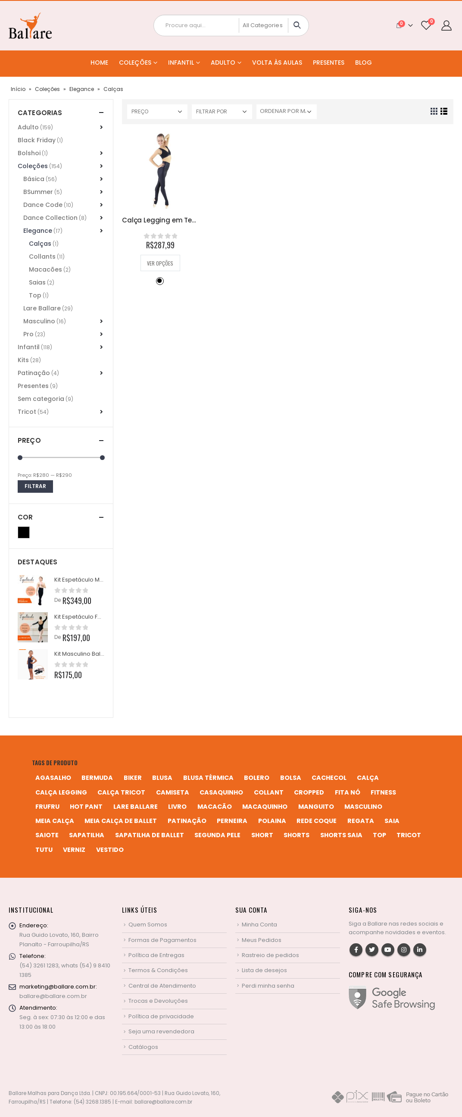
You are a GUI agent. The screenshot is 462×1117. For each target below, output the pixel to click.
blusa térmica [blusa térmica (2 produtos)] (208, 777)
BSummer (38, 192)
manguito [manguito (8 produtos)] (316, 806)
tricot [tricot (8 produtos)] (408, 835)
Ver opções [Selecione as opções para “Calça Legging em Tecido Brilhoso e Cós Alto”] (160, 263)
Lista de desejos (264, 970)
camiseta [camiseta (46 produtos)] (172, 792)
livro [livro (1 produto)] (177, 806)
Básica (33, 179)
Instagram (403, 949)
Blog (363, 62)
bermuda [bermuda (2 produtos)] (97, 777)
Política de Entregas (156, 955)
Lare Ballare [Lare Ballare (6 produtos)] (135, 806)
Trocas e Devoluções (158, 1001)
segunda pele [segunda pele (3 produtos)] (217, 835)
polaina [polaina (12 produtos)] (272, 821)
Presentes (328, 62)
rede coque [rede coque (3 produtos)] (317, 821)
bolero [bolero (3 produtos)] (256, 777)
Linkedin (419, 949)
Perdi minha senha (268, 986)
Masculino (39, 321)
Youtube (387, 949)
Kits (23, 360)
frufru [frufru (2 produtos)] (47, 806)
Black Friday (37, 140)
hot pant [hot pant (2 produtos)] (86, 806)
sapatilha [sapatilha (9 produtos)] (86, 835)
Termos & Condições (158, 970)
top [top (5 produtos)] (379, 835)
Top (35, 295)
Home (99, 62)
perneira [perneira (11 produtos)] (232, 821)
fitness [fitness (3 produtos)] (383, 792)
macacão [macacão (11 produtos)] (214, 806)
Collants (42, 256)
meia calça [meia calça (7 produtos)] (54, 821)
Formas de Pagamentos (162, 940)
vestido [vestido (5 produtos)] (110, 849)
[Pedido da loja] (286, 111)
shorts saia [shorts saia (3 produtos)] (341, 835)
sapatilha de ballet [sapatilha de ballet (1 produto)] (149, 835)
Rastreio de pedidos (270, 955)
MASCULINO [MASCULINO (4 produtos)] (363, 806)
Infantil (181, 62)
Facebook (356, 949)
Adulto (223, 62)
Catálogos (143, 1047)
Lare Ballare (42, 308)
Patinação (34, 373)
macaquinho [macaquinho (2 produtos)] (264, 806)
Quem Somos (147, 924)
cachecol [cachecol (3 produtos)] (329, 777)
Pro (28, 334)
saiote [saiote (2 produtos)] (47, 835)
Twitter (371, 949)
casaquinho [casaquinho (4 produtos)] (221, 792)
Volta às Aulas (277, 62)
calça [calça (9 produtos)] (368, 777)
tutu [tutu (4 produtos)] (44, 849)
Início (18, 89)
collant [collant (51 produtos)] (269, 792)
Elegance (81, 89)
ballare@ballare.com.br (53, 996)
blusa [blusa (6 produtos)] (162, 777)
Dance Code (42, 204)
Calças (40, 243)
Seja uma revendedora (161, 1031)
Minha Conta (259, 924)
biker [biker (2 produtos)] (133, 777)
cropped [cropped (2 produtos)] (309, 792)
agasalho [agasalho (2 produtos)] (53, 777)
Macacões (45, 269)
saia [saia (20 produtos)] (392, 821)
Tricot (27, 411)
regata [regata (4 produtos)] (360, 821)
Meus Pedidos (261, 940)
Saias (37, 282)
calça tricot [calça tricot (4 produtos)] (121, 792)
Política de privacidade (161, 1016)
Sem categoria (41, 398)
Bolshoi (29, 153)
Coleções (135, 62)
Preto (159, 280)
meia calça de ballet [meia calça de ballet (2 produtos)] (120, 821)
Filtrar (35, 486)
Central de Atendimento (162, 986)
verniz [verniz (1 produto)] (74, 849)
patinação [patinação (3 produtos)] (187, 821)
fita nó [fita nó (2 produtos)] (347, 792)
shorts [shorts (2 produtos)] (296, 835)
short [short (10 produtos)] (262, 835)
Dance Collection (50, 217)
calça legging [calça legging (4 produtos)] (61, 792)
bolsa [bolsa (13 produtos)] (290, 777)
